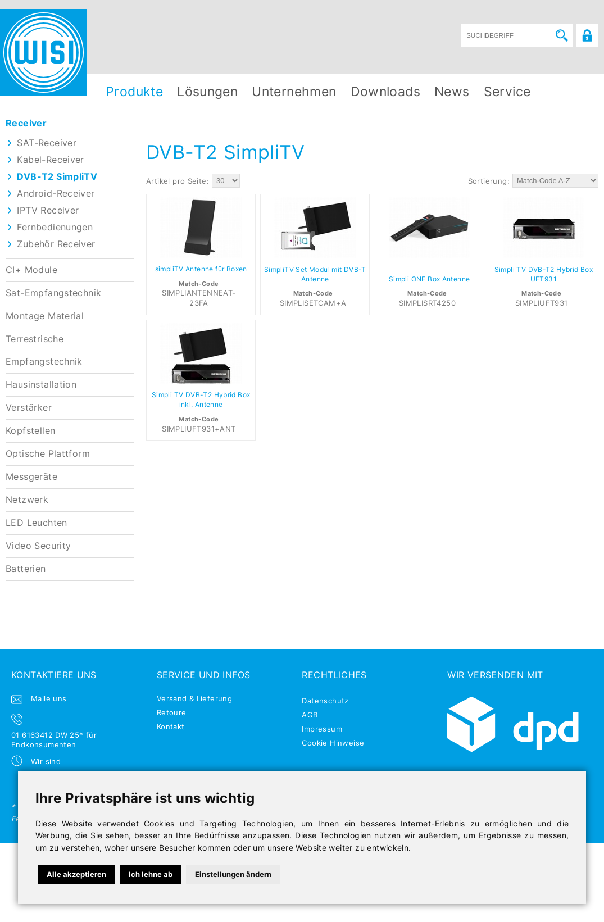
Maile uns (49, 698)
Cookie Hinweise (333, 742)
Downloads (386, 91)
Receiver (26, 123)
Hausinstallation (41, 384)
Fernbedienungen (55, 227)
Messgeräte (31, 476)
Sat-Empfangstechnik (53, 293)
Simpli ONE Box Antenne (429, 279)
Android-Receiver (55, 193)
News (452, 91)
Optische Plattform (48, 453)
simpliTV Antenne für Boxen (201, 269)
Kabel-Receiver (50, 160)
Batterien (26, 569)
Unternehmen (294, 91)
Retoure (172, 712)
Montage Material (45, 316)
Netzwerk (27, 499)
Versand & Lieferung (194, 698)
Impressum (322, 728)
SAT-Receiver (46, 143)
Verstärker (29, 407)
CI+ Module (31, 270)
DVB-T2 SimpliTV (57, 176)
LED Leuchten (36, 522)
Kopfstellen (30, 430)
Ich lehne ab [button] (150, 874)
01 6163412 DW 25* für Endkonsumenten (54, 739)
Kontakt (171, 726)
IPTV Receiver (48, 210)
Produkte (134, 91)
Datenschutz (325, 700)
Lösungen (207, 91)
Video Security (38, 546)
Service (507, 91)
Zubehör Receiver (56, 244)
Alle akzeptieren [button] (76, 874)
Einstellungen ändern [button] (233, 874)
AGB (309, 714)
